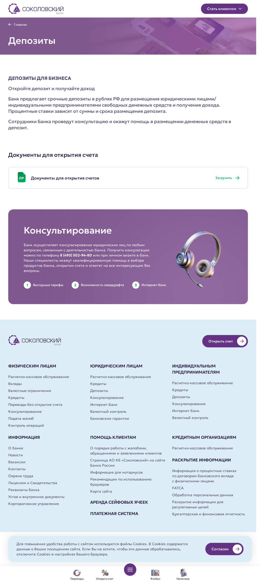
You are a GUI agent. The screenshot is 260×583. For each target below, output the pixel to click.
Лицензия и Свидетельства (32, 483)
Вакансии (17, 462)
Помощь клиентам (113, 437)
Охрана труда (20, 476)
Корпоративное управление (33, 503)
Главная (20, 25)
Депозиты (99, 390)
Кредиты (16, 397)
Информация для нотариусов (116, 472)
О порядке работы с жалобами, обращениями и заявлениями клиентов (126, 451)
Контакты (17, 469)
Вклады (15, 383)
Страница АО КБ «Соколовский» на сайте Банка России (127, 463)
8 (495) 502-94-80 (76, 255)
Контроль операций (26, 425)
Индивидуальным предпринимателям (196, 369)
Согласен (227, 549)
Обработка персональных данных (202, 495)
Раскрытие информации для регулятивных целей (197, 504)
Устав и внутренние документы (36, 496)
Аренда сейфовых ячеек (119, 502)
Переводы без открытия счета (35, 404)
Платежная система (114, 513)
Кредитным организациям (204, 437)
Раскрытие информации (201, 459)
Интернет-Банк (104, 404)
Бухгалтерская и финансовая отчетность (208, 514)
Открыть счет (227, 341)
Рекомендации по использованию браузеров (121, 482)
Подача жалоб (21, 418)
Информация (24, 437)
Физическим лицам (32, 365)
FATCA (178, 488)
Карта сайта (101, 491)
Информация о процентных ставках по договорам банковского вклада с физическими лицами (204, 475)
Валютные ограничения (29, 390)
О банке (15, 448)
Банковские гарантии (109, 418)
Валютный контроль (108, 411)
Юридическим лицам (116, 365)
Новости (15, 455)
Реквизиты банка (23, 489)
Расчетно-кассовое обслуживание (38, 376)
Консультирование (25, 411)
